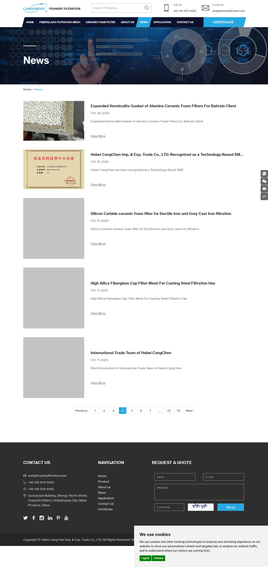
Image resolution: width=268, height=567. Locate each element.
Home (30, 22)
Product (103, 481)
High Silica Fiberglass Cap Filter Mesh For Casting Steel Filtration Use (153, 283)
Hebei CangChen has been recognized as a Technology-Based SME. (137, 170)
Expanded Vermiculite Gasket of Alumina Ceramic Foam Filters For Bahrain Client (163, 106)
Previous (81, 410)
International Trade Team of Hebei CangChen (131, 352)
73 (178, 410)
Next (189, 410)
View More (98, 136)
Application (162, 22)
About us (127, 22)
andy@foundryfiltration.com (228, 10)
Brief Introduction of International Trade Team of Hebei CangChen (136, 368)
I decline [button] (158, 558)
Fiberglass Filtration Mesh (59, 22)
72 (169, 410)
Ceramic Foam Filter (100, 22)
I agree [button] (145, 558)
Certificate (105, 509)
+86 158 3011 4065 (41, 489)
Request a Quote (172, 462)
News (144, 22)
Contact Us (185, 22)
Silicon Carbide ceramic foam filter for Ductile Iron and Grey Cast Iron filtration (161, 213)
